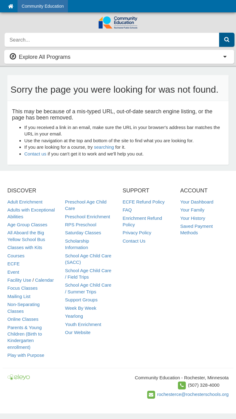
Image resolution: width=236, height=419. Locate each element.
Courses (16, 255)
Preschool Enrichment (87, 216)
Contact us (35, 153)
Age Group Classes (27, 224)
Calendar (44, 280)
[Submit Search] (226, 40)
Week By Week (80, 308)
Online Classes (22, 319)
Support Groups (81, 299)
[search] (112, 40)
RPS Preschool (80, 224)
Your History (192, 218)
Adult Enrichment (24, 201)
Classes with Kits (24, 247)
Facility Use (19, 280)
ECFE (13, 263)
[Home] (11, 6)
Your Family (192, 209)
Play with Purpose (25, 355)
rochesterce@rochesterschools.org (193, 394)
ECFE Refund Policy (144, 201)
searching (104, 147)
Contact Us (134, 241)
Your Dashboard (197, 201)
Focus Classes (22, 288)
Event (13, 272)
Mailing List (18, 296)
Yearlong (74, 316)
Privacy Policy (137, 232)
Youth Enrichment (83, 324)
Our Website (78, 332)
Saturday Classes (83, 232)
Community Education (43, 6)
